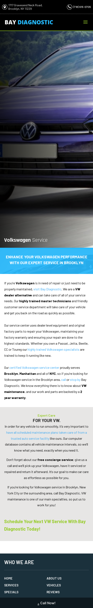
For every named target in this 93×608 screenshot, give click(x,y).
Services (11, 585)
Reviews (53, 592)
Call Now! (47, 603)
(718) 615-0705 (82, 7)
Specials (11, 592)
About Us (54, 578)
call (63, 379)
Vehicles (54, 585)
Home (8, 578)
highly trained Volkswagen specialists (53, 349)
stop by (75, 379)
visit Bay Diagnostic (47, 289)
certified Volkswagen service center (34, 367)
